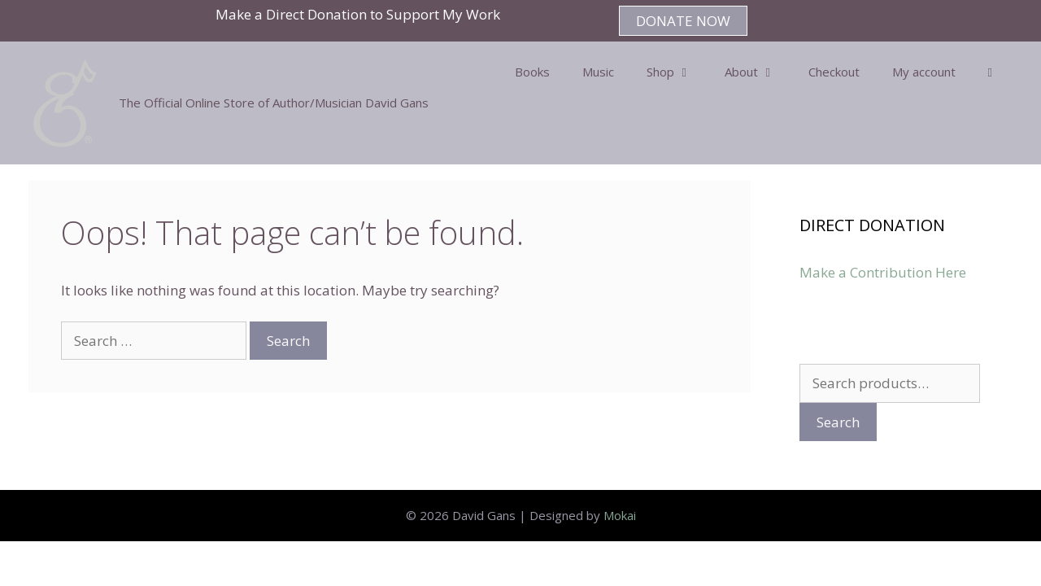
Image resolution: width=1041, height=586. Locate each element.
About (758, 71)
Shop (677, 71)
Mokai (619, 515)
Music (598, 71)
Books (532, 71)
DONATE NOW (683, 20)
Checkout (834, 71)
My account (924, 71)
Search (838, 422)
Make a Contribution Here (882, 272)
